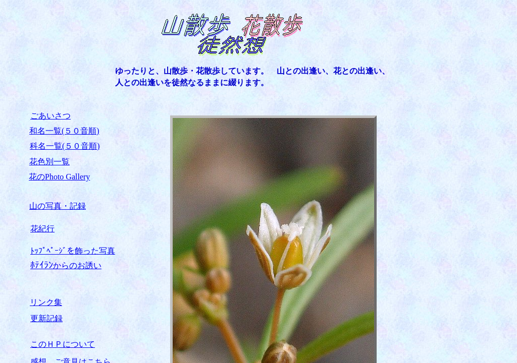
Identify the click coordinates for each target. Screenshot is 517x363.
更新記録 (46, 318)
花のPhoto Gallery (59, 176)
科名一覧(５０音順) (65, 146)
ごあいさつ (50, 115)
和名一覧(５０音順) (64, 131)
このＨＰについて (62, 344)
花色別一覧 (49, 161)
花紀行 (42, 228)
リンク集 (46, 302)
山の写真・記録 (57, 206)
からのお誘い (65, 265)
